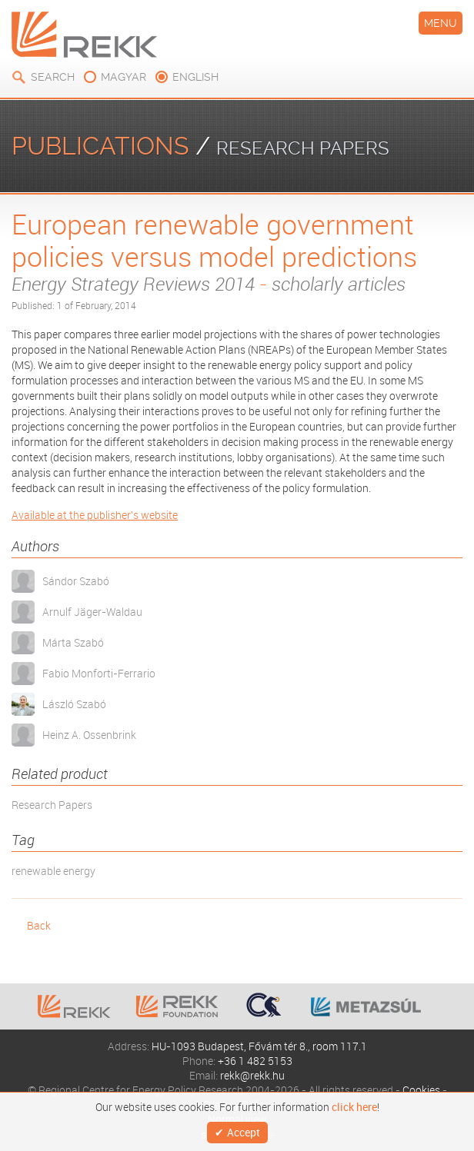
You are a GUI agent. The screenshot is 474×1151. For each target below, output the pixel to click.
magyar (123, 77)
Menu (440, 23)
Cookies (421, 1090)
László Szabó (74, 704)
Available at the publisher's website (95, 514)
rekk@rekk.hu (252, 1075)
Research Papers (52, 804)
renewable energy (53, 870)
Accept (243, 1132)
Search (53, 77)
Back (39, 925)
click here (354, 1107)
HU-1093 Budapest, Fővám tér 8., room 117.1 (259, 1046)
